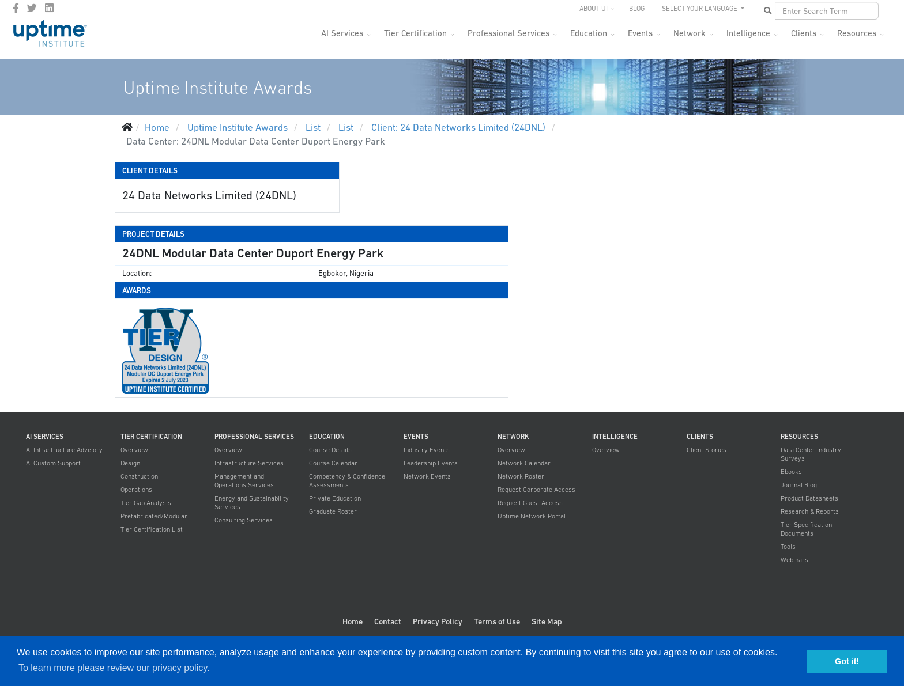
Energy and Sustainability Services (251, 502)
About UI (593, 9)
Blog (637, 9)
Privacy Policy (437, 621)
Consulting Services (243, 520)
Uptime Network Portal (532, 516)
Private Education (335, 498)
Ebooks (791, 472)
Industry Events (427, 450)
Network (689, 33)
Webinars (794, 560)
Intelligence (748, 33)
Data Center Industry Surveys (811, 454)
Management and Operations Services (244, 480)
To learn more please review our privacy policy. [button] (113, 668)
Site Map (547, 621)
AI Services (342, 33)
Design (130, 463)
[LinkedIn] (49, 8)
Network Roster (521, 476)
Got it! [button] (847, 661)
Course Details (330, 450)
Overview (134, 450)
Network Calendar (524, 463)
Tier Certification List (151, 529)
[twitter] (32, 8)
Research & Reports (810, 511)
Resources (856, 33)
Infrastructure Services (249, 463)
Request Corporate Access (536, 490)
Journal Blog (799, 485)
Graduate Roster (333, 511)
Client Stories (706, 450)
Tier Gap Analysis (145, 503)
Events (640, 33)
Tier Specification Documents (806, 529)
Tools (788, 547)
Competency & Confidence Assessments (347, 480)
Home (352, 621)
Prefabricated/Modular (153, 516)
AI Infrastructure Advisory (64, 450)
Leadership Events (431, 463)
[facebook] (16, 8)
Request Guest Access (530, 503)
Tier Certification (415, 33)
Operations (136, 490)
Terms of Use (497, 621)
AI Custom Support (53, 463)
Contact (387, 621)
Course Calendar (333, 463)
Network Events (427, 476)
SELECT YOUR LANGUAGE (700, 9)
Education (588, 33)
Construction (139, 476)
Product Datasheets (809, 498)
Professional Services (508, 33)
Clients (803, 33)
